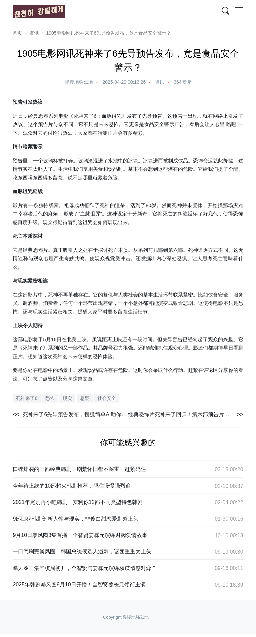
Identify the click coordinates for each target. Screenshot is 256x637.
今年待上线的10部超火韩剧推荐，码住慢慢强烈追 (72, 486)
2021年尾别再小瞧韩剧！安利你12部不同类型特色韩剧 (77, 502)
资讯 (34, 33)
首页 (17, 33)
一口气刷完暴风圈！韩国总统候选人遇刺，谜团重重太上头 (82, 551)
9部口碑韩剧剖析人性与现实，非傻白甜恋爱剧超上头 (75, 519)
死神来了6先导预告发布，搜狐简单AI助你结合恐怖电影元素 (75, 414)
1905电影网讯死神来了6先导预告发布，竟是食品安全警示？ (108, 33)
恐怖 (43, 116)
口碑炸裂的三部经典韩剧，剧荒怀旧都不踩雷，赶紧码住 (79, 469)
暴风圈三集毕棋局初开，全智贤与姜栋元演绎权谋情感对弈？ (85, 568)
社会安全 (106, 398)
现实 (23, 280)
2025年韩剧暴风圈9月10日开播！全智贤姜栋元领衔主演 (79, 584)
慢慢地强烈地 (79, 82)
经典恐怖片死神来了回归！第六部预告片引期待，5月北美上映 (185, 414)
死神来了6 (85, 116)
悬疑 (84, 398)
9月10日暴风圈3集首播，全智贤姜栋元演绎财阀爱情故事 (80, 535)
